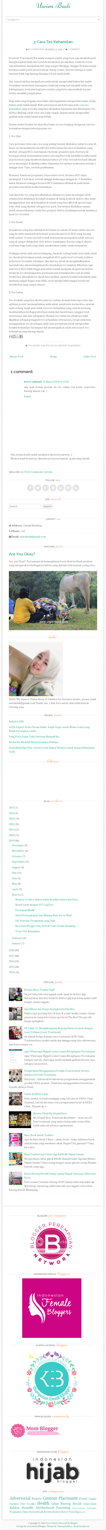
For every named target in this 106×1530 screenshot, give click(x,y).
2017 (11, 956)
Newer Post (16, 356)
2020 (11, 835)
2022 (11, 824)
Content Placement (68, 345)
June (14, 878)
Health (43, 1503)
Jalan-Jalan (89, 1503)
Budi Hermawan (81, 1526)
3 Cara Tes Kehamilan (53, 41)
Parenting (63, 1508)
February (17, 938)
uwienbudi (32, 1526)
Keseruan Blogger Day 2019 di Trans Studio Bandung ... (46, 926)
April (15, 889)
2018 (11, 950)
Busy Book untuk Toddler (38, 1135)
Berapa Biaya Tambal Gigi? (39, 989)
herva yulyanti (33, 381)
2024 (11, 813)
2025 (11, 807)
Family (92, 1498)
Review (48, 1511)
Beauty (37, 1499)
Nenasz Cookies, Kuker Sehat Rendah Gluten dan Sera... (47, 899)
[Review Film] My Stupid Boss (50, 1113)
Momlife (27, 1508)
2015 (11, 966)
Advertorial (20, 1498)
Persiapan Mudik (25, 910)
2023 (11, 818)
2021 (11, 829)
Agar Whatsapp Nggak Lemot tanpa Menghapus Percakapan (59, 1051)
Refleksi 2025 (16, 721)
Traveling (74, 1511)
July (14, 872)
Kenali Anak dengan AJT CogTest (34, 904)
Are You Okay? (22, 554)
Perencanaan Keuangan (84, 1508)
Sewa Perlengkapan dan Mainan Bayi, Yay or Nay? (43, 915)
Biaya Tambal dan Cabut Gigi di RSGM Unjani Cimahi (54, 1154)
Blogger (74, 1523)
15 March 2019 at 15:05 (56, 381)
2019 (11, 840)
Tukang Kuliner (64, 1526)
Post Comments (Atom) (38, 472)
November (18, 850)
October (17, 856)
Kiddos (14, 1508)
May (14, 883)
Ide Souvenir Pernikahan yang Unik (35, 920)
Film (23, 1503)
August (16, 867)
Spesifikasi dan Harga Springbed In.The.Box (49, 1009)
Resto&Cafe (36, 1511)
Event (83, 1499)
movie (83, 1511)
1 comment (74, 49)
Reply (27, 396)
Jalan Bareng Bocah (66, 1504)
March (16, 894)
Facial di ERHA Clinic (36, 1094)
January (16, 943)
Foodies (31, 1503)
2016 (11, 961)
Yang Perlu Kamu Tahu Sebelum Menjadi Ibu (34, 736)
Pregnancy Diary (19, 1511)
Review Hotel (60, 1511)
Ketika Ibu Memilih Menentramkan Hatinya (33, 742)
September (18, 861)
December (18, 845)
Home (53, 356)
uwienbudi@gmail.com (33, 536)
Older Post (89, 356)
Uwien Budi (53, 5)
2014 (11, 972)
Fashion (14, 1503)
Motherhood (45, 1508)
